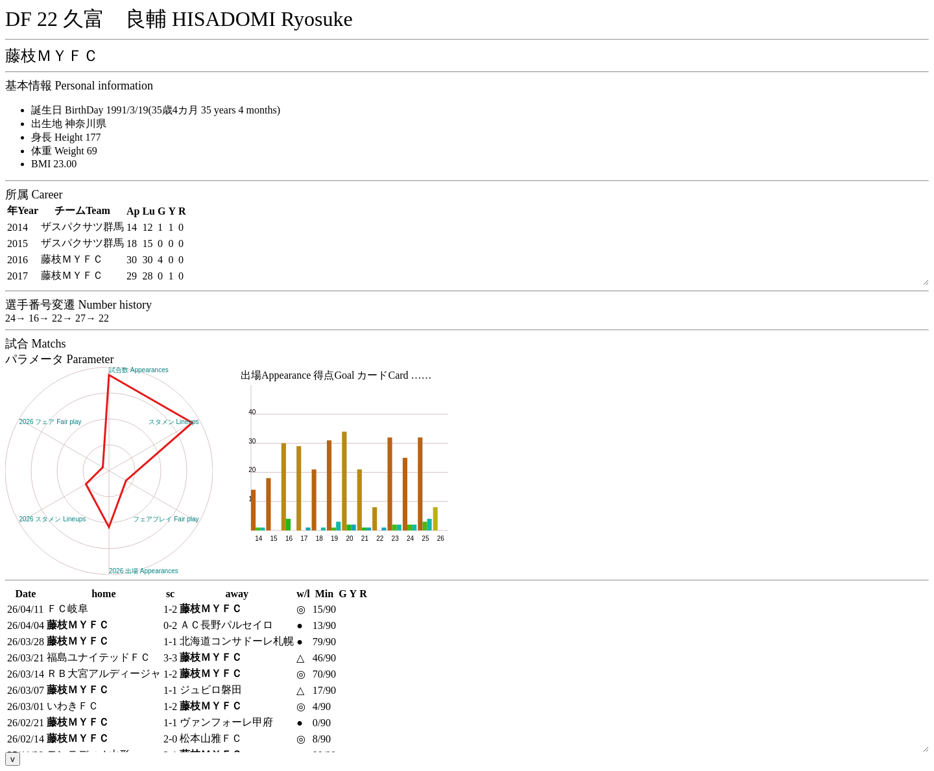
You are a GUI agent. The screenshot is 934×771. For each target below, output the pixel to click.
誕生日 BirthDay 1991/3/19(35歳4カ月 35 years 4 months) (155, 109)
